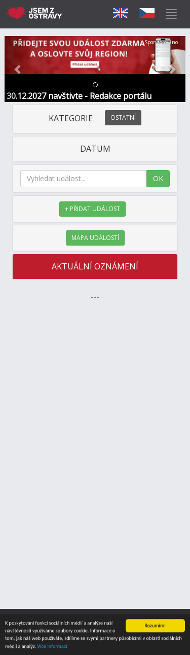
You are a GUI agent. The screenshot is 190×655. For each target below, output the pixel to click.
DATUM (95, 148)
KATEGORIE (95, 118)
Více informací (52, 646)
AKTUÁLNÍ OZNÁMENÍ (95, 266)
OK (158, 178)
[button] (18, 69)
